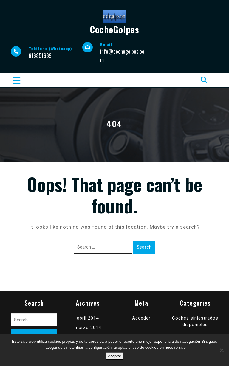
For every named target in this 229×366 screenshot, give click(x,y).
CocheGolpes (114, 29)
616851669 (40, 55)
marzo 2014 (88, 327)
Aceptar (114, 356)
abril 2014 (88, 318)
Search (144, 247)
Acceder (141, 318)
